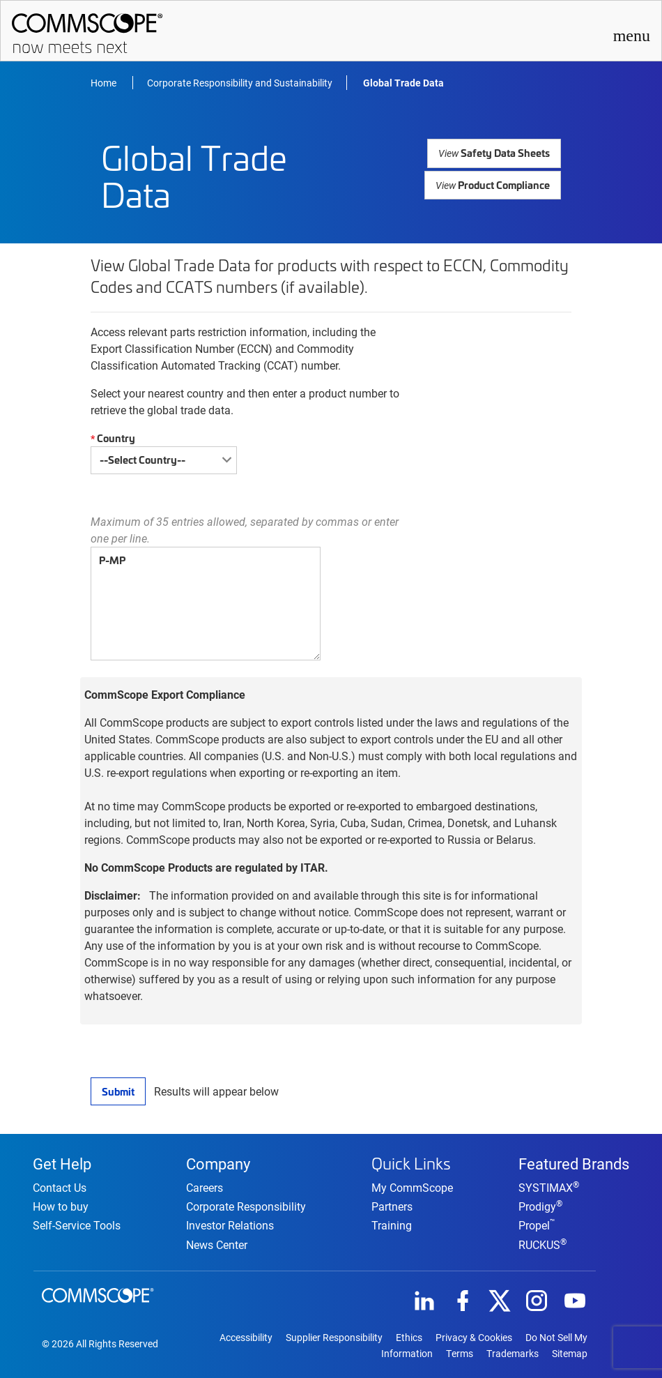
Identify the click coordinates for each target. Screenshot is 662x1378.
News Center (216, 1243)
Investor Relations (230, 1224)
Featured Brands (573, 1160)
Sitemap (569, 1353)
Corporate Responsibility (246, 1205)
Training (391, 1223)
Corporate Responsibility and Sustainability (239, 82)
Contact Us (59, 1186)
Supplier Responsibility (334, 1336)
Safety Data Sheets (496, 152)
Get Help (62, 1160)
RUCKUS (542, 1243)
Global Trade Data (403, 82)
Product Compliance (494, 181)
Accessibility (246, 1336)
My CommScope (412, 1185)
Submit (118, 1091)
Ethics (409, 1336)
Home (104, 82)
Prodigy (540, 1205)
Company (218, 1160)
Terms (459, 1353)
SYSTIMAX (548, 1186)
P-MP (206, 603)
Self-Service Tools (77, 1224)
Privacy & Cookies (474, 1336)
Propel (536, 1224)
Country (111, 438)
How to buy (60, 1205)
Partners (392, 1204)
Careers (204, 1186)
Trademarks (512, 1353)
